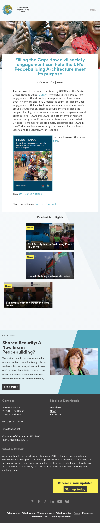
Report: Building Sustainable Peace (49, 276)
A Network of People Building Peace (15, 10)
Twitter (39, 204)
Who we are (13, 513)
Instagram (45, 502)
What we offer (63, 513)
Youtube (59, 502)
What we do (28, 513)
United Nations (33, 193)
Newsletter (56, 407)
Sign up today (75, 489)
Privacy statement (61, 516)
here (55, 140)
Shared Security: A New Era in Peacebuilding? (22, 347)
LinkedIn (52, 502)
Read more (11, 387)
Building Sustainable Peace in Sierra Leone (27, 304)
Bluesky (67, 502)
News (53, 411)
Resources (55, 414)
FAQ (47, 516)
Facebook (51, 204)
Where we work (45, 513)
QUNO (42, 94)
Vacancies (37, 516)
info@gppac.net (11, 429)
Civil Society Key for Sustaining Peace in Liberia (50, 245)
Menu (93, 9)
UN (21, 193)
